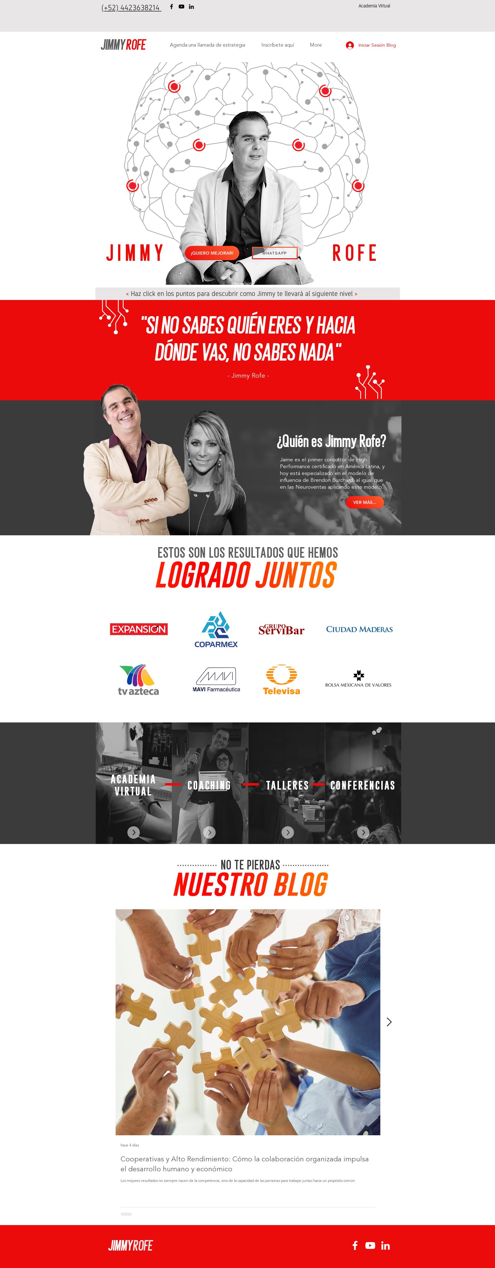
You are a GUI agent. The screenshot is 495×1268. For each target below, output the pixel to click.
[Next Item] (389, 1022)
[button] (358, 185)
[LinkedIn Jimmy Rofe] (191, 6)
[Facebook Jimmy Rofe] (171, 6)
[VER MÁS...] (365, 502)
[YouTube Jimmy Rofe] (181, 6)
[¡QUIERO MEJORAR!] (212, 253)
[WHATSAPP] (275, 253)
